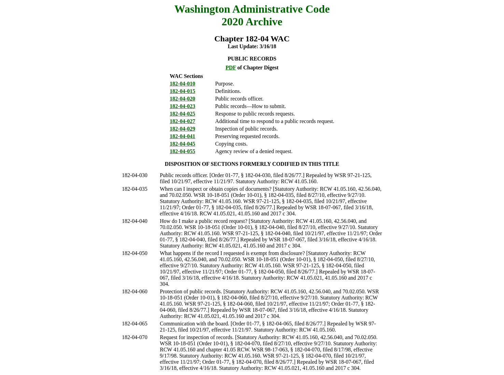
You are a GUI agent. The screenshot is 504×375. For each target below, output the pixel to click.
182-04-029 (182, 129)
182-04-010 (182, 83)
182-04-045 (182, 144)
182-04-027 (182, 121)
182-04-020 (182, 99)
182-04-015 (182, 91)
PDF (230, 67)
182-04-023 (182, 106)
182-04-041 (182, 136)
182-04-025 (182, 114)
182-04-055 (182, 151)
